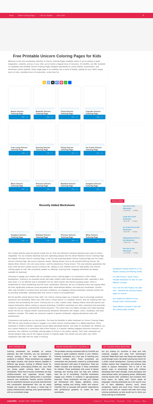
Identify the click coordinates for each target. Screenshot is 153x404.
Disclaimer (121, 401)
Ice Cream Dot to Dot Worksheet (131, 228)
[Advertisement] (76, 34)
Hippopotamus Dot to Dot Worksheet (131, 239)
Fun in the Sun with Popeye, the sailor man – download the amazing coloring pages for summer (127, 290)
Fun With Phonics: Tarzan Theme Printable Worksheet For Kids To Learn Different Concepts (127, 279)
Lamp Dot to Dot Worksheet (129, 218)
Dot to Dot (61, 15)
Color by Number (46, 15)
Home (11, 15)
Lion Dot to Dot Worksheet (129, 207)
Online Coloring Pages (26, 15)
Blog (144, 401)
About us (136, 401)
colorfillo (12, 401)
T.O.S (129, 401)
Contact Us (98, 401)
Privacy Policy (109, 401)
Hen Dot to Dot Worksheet (129, 250)
